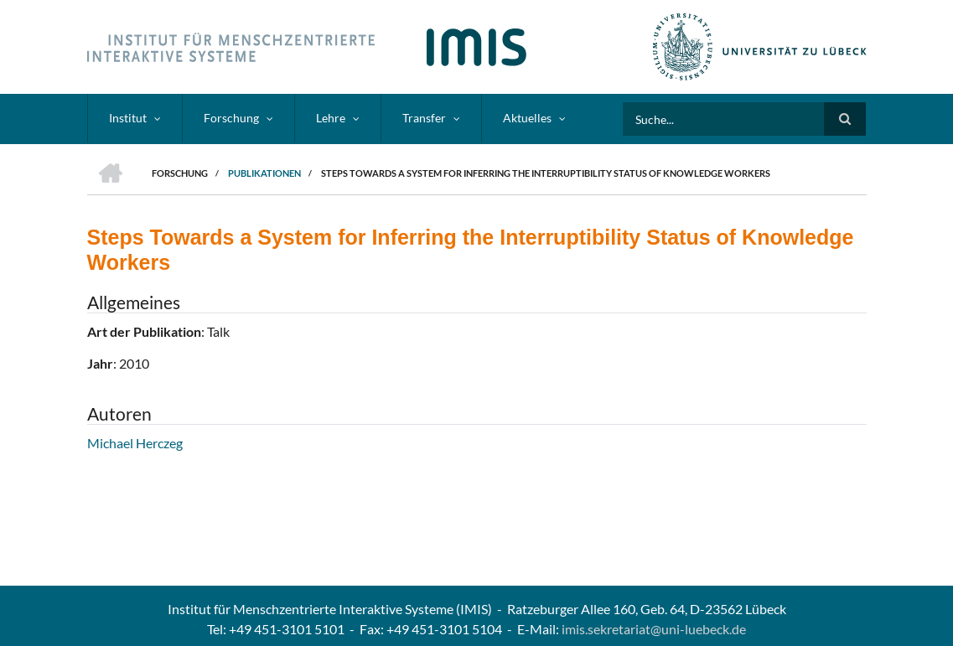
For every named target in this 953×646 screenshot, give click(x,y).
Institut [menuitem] (128, 118)
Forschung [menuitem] (231, 118)
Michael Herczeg (135, 443)
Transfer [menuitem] (424, 118)
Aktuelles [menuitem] (527, 118)
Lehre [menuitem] (330, 118)
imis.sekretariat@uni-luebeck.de (654, 629)
